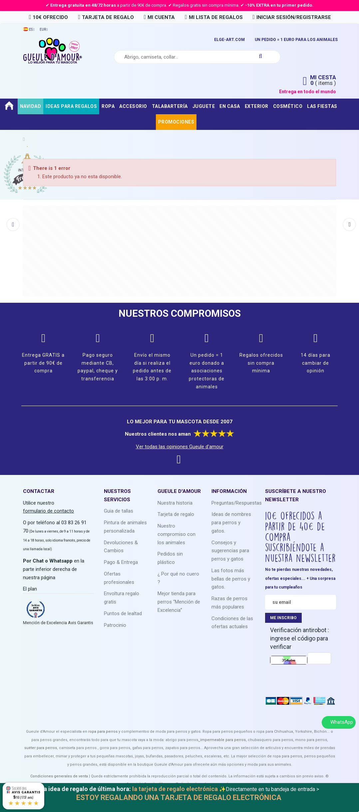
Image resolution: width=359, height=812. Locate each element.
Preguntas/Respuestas (236, 503)
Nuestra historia (175, 503)
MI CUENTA (159, 17)
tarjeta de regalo (106, 17)
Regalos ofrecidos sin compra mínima (261, 363)
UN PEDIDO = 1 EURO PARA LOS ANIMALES (296, 39)
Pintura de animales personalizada (125, 527)
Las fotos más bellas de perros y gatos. (230, 579)
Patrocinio (115, 625)
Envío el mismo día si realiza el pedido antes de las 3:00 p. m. (152, 366)
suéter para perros (40, 748)
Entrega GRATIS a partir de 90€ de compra (43, 363)
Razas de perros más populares (229, 603)
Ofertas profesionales (119, 578)
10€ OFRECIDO (48, 17)
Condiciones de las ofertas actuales (232, 622)
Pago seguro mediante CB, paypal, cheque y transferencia (98, 366)
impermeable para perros (223, 740)
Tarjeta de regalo (176, 514)
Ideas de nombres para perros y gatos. (231, 522)
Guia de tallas (118, 511)
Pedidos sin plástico (170, 558)
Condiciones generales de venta (59, 776)
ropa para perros (103, 731)
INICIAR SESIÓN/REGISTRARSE (292, 17)
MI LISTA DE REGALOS (213, 17)
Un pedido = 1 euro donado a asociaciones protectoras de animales (206, 370)
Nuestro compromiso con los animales (176, 534)
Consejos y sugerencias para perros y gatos (230, 551)
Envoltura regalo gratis (121, 598)
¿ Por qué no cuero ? (178, 578)
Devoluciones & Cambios (121, 547)
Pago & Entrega (121, 562)
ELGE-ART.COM (229, 39)
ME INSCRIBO (283, 617)
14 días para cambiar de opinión (315, 363)
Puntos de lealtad (123, 613)
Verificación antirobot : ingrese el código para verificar (299, 638)
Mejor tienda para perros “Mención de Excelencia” (179, 602)
